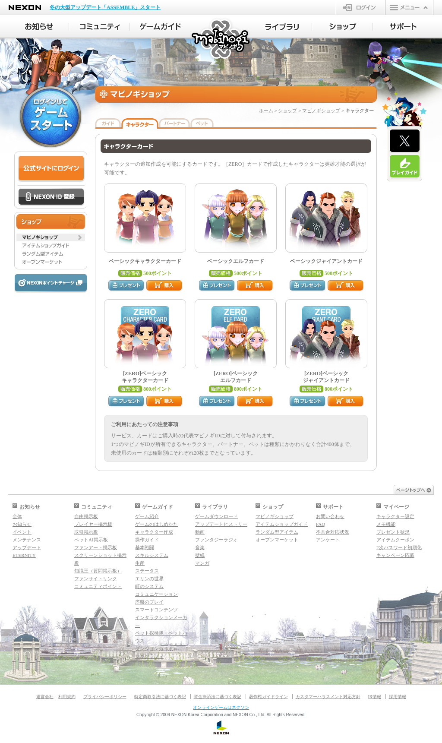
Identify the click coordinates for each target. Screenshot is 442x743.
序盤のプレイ (149, 601)
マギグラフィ (149, 656)
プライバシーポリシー (104, 696)
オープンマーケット (277, 539)
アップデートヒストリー (221, 524)
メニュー (409, 7)
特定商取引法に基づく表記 (160, 696)
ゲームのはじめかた (156, 524)
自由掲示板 (86, 516)
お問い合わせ (330, 516)
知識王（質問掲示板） (98, 570)
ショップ (287, 110)
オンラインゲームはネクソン (221, 707)
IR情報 (374, 696)
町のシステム (149, 586)
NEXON (25, 7)
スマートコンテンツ (156, 609)
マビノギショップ (321, 110)
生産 (140, 563)
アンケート (328, 539)
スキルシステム (151, 555)
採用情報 (397, 696)
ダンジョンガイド (154, 648)
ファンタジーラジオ (216, 539)
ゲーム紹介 (147, 516)
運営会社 (45, 696)
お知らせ (22, 524)
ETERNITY (24, 555)
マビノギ (221, 39)
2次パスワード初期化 (399, 547)
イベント (22, 531)
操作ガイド (147, 539)
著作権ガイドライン (268, 696)
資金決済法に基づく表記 (217, 696)
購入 (164, 285)
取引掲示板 (86, 531)
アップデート (27, 547)
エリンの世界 (149, 578)
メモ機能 (385, 524)
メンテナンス (27, 539)
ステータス (147, 570)
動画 (200, 531)
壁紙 (200, 555)
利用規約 (67, 696)
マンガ (202, 563)
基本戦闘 (144, 547)
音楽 (200, 547)
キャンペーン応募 (395, 555)
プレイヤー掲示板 (93, 524)
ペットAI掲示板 (91, 539)
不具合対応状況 (332, 531)
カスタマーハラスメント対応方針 (328, 696)
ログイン (360, 7)
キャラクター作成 (154, 531)
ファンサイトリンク (95, 578)
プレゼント (126, 285)
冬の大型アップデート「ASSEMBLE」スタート (105, 7)
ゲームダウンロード (216, 516)
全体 (17, 516)
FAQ (320, 524)
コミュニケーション (156, 594)
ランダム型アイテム (277, 531)
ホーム (266, 110)
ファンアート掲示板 (95, 547)
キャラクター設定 (395, 516)
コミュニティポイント (98, 586)
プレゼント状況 (393, 531)
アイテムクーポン (395, 539)
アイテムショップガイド (282, 524)
